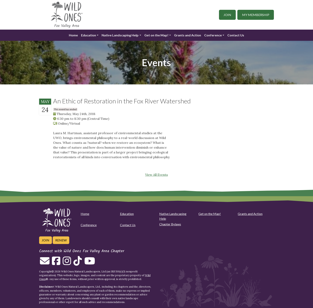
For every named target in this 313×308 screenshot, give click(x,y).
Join (227, 15)
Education (88, 35)
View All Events (156, 175)
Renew (61, 240)
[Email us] (44, 263)
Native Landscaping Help (120, 35)
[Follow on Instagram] (67, 263)
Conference (213, 35)
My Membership (255, 15)
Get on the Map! (156, 35)
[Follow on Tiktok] (78, 263)
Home (73, 35)
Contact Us (235, 35)
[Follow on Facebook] (56, 263)
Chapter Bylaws (170, 224)
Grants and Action (187, 35)
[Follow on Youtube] (89, 263)
